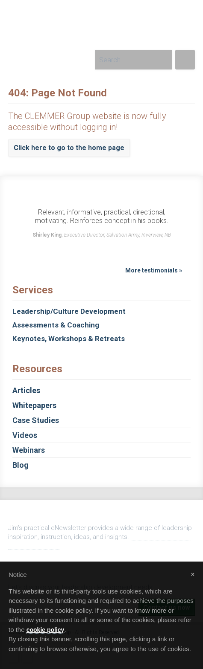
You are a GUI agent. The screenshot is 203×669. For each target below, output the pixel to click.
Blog (101, 464)
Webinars (101, 450)
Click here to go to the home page (69, 148)
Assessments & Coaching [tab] (55, 325)
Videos (101, 435)
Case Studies (101, 420)
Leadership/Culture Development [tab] (69, 311)
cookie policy (45, 629)
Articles (101, 390)
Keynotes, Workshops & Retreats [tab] (68, 338)
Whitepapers (101, 405)
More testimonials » (153, 270)
